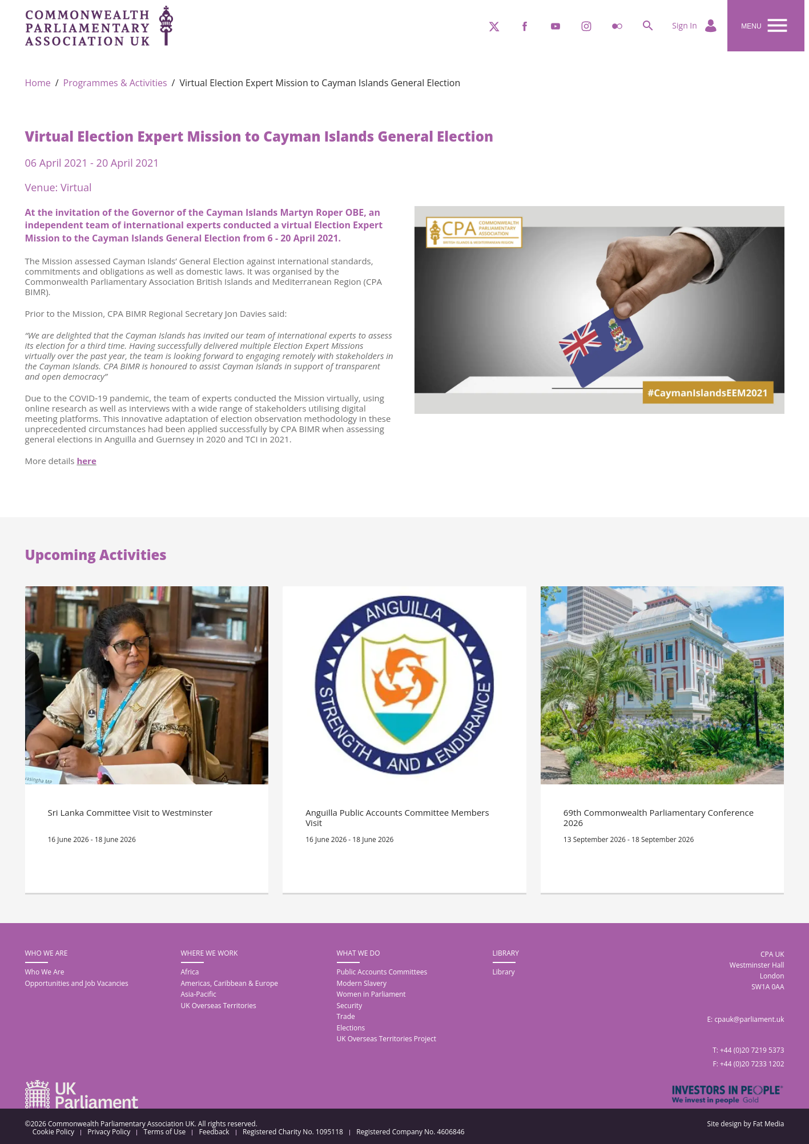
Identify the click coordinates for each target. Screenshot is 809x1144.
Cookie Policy (53, 1132)
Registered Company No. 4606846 (410, 1132)
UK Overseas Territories (218, 1005)
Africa (190, 972)
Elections (351, 1028)
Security (350, 1005)
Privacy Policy (108, 1132)
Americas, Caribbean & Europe (230, 983)
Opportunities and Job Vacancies (76, 983)
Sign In (695, 26)
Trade (346, 1016)
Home (38, 83)
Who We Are (45, 972)
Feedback (214, 1132)
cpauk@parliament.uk (749, 1019)
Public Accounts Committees (382, 972)
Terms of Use (165, 1132)
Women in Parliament (371, 994)
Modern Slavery (362, 983)
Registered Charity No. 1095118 (293, 1132)
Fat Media (768, 1124)
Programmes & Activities (115, 83)
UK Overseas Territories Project (386, 1039)
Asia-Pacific (198, 994)
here (86, 460)
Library (504, 972)
